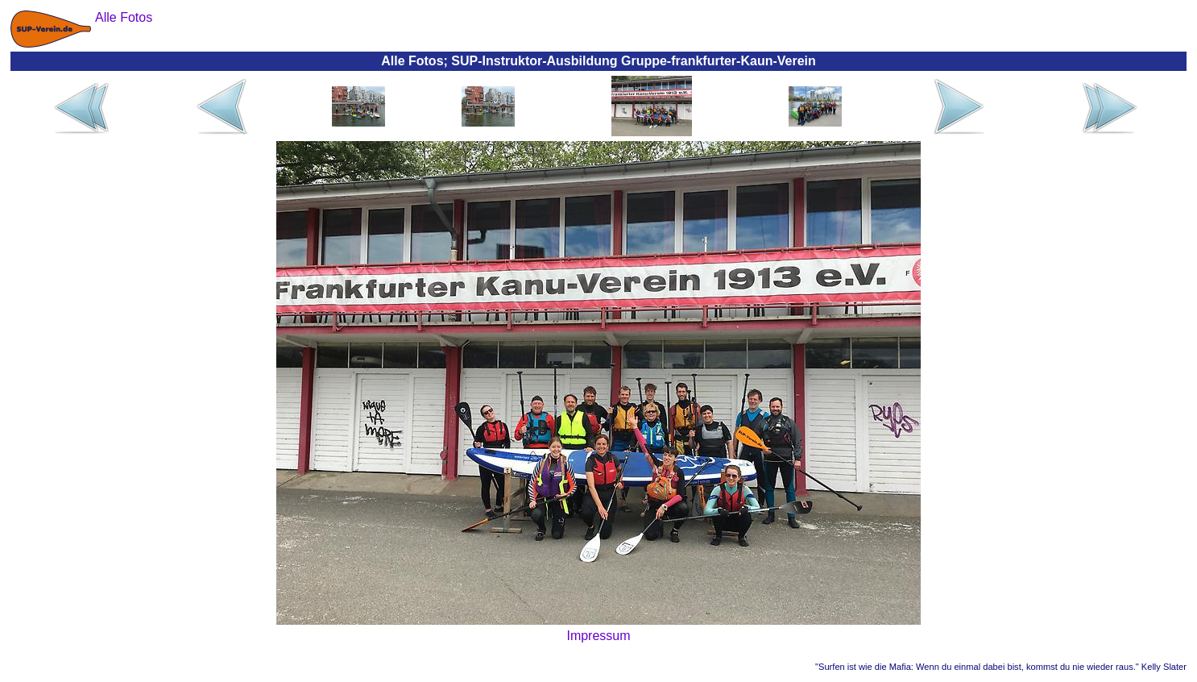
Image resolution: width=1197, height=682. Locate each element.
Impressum (598, 635)
